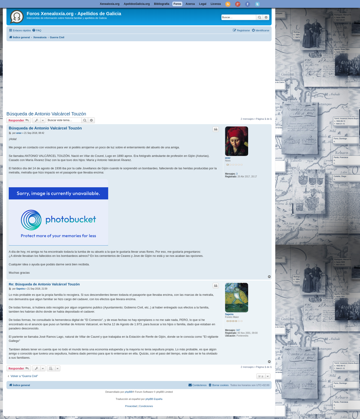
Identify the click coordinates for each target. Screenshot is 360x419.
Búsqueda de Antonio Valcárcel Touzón (46, 113)
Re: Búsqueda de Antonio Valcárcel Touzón (44, 284)
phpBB (128, 391)
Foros (177, 4)
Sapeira (229, 314)
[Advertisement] (139, 75)
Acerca (190, 4)
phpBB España (153, 399)
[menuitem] (36, 30)
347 (238, 330)
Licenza (216, 4)
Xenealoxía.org (109, 4)
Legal (202, 4)
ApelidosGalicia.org (137, 4)
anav (227, 158)
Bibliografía (161, 4)
